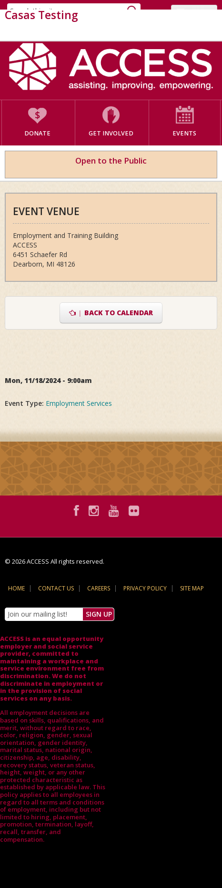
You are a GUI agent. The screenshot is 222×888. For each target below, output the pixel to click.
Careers (98, 588)
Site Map (192, 588)
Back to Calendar (111, 312)
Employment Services (79, 403)
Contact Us (56, 588)
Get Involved (111, 133)
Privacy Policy (145, 588)
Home (16, 588)
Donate (37, 133)
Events (184, 133)
